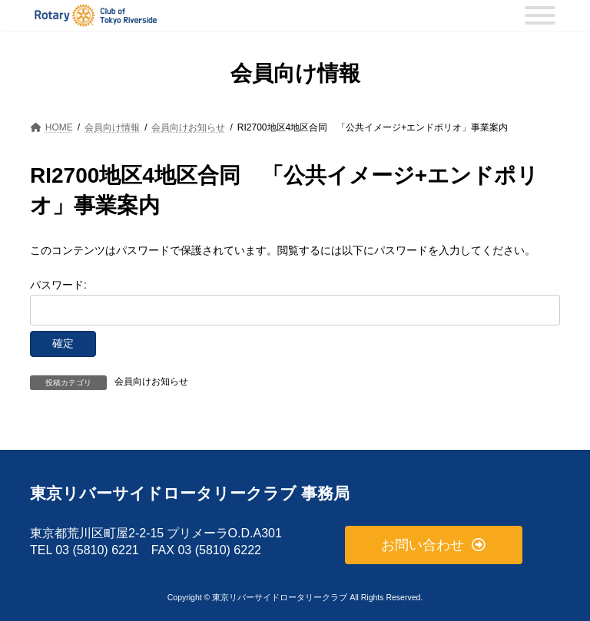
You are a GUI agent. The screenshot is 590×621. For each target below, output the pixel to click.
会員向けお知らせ (151, 381)
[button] (433, 545)
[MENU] (540, 15)
